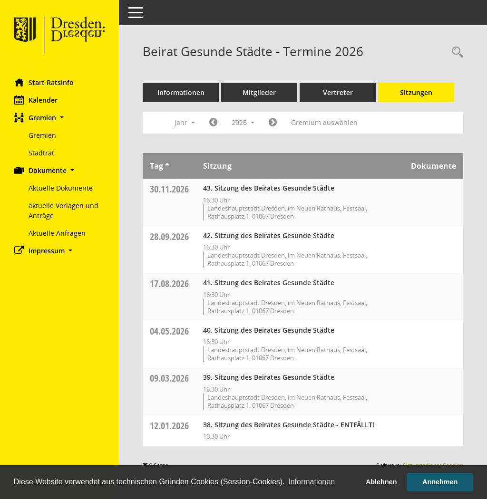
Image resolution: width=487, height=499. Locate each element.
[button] (59, 117)
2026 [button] (243, 122)
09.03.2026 (169, 378)
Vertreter (338, 92)
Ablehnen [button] (381, 482)
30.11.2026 (169, 188)
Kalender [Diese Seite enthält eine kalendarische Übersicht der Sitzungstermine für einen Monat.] (36, 100)
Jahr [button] (185, 122)
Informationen (181, 92)
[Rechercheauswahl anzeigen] (455, 52)
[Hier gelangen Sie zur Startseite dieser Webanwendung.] (59, 36)
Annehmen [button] (440, 482)
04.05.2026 (169, 331)
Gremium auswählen (324, 122)
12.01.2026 (169, 425)
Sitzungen (416, 92)
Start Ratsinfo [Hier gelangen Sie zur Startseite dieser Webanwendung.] (44, 82)
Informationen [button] (311, 482)
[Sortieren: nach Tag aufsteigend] (167, 166)
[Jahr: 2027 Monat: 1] (273, 122)
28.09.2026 (169, 236)
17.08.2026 (169, 283)
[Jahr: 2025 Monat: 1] (213, 122)
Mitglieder (259, 92)
